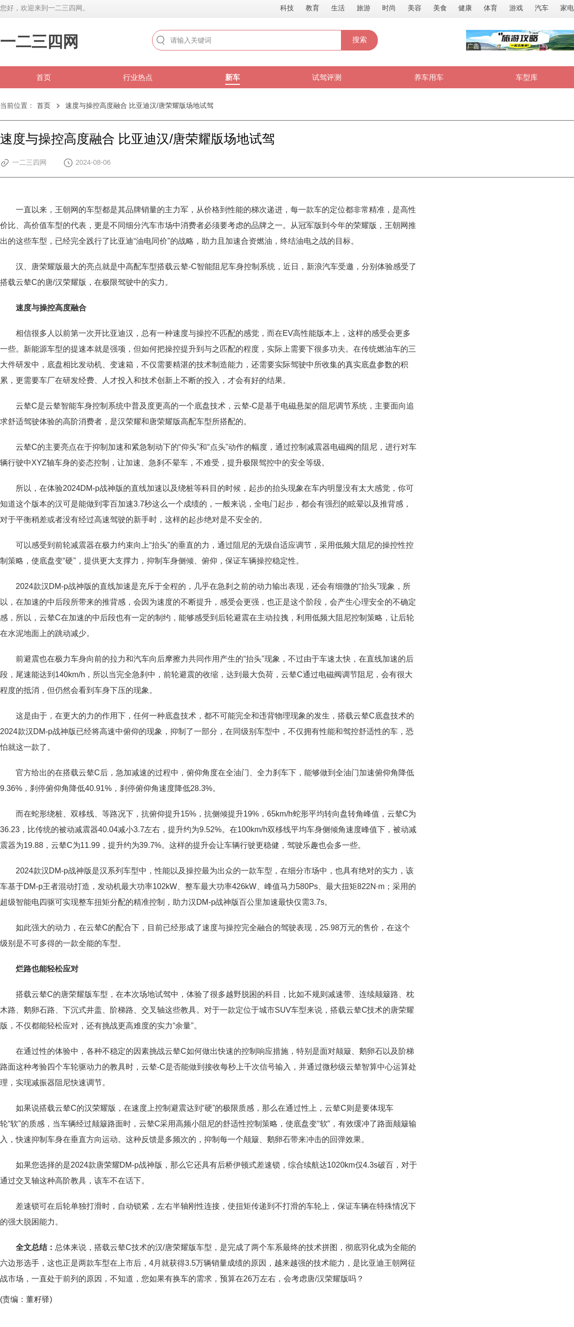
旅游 (363, 8)
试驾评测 (326, 77)
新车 (232, 77)
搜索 (359, 39)
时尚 (389, 8)
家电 (567, 8)
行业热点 (138, 77)
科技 (287, 8)
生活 (338, 8)
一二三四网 (39, 42)
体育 (490, 8)
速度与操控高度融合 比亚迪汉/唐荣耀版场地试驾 (139, 105)
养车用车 (429, 77)
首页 (43, 77)
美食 (440, 8)
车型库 (527, 77)
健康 (465, 8)
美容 (414, 8)
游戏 (516, 8)
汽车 (541, 8)
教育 (312, 8)
